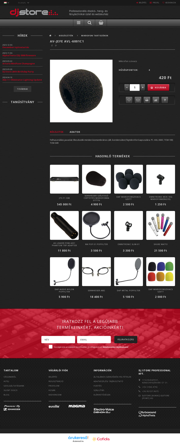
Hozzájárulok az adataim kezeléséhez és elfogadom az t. (91, 347)
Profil (153, 2)
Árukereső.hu (78, 441)
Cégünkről (10, 377)
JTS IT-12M (64, 198)
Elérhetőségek (102, 394)
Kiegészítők (66, 35)
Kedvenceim (55, 394)
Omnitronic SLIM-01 (129, 244)
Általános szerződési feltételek (112, 377)
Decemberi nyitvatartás (15, 47)
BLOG (6, 394)
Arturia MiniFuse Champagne (18, 63)
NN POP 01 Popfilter (96, 244)
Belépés (138, 2)
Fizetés (98, 386)
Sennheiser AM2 (96, 290)
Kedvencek (169, 2)
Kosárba (160, 87)
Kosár (52, 390)
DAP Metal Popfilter (128, 290)
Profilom (54, 386)
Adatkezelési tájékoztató (108, 381)
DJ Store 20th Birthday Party (18, 71)
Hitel (6, 381)
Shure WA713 (161, 244)
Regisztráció (56, 381)
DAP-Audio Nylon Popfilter (64, 290)
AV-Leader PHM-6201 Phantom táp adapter (64, 244)
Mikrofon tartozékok (94, 35)
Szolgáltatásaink (14, 386)
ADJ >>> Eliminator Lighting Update (22, 80)
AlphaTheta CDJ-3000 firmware (19, 55)
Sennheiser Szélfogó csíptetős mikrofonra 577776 (96, 198)
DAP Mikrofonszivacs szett (128, 198)
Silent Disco (11, 390)
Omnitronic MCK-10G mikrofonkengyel (160, 198)
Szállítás (99, 390)
